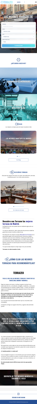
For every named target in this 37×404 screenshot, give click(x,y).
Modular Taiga (25, 402)
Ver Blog (18, 160)
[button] (17, 156)
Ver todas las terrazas (18, 210)
